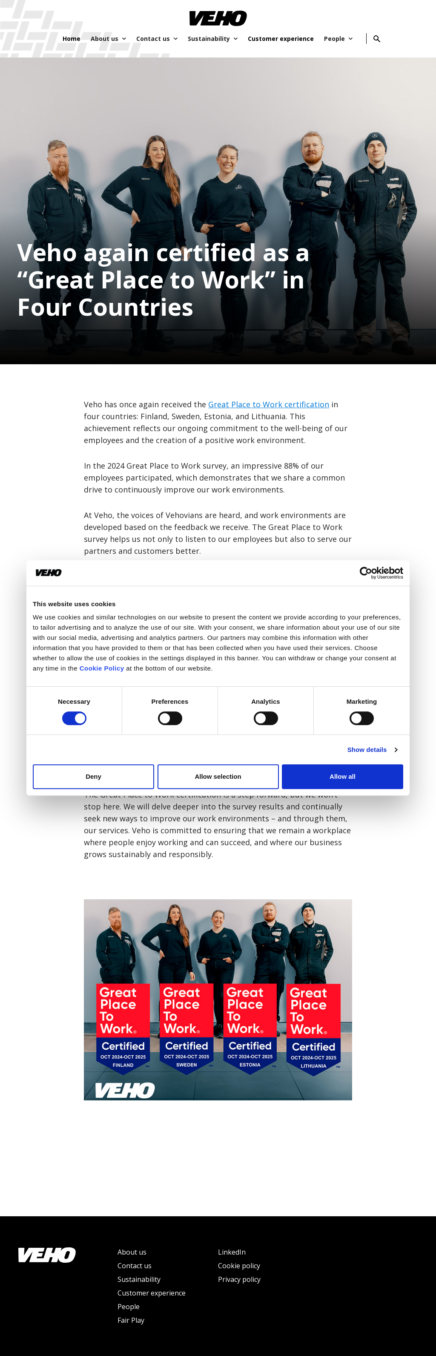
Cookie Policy (102, 668)
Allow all (343, 776)
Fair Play (131, 1320)
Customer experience (152, 1293)
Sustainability (139, 1279)
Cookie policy (239, 1265)
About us (132, 1252)
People (129, 1306)
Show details (367, 749)
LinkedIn (232, 1252)
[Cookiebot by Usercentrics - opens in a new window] (366, 573)
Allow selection (218, 776)
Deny (93, 776)
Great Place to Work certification (268, 404)
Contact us (135, 1265)
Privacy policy (239, 1279)
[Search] (376, 38)
